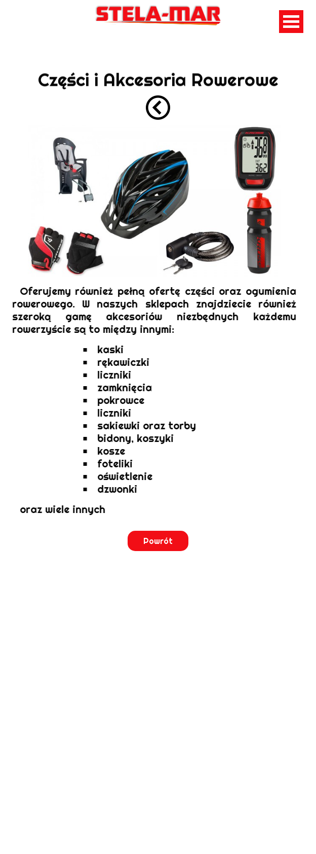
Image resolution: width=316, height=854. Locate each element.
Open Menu (291, 21)
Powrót (158, 541)
